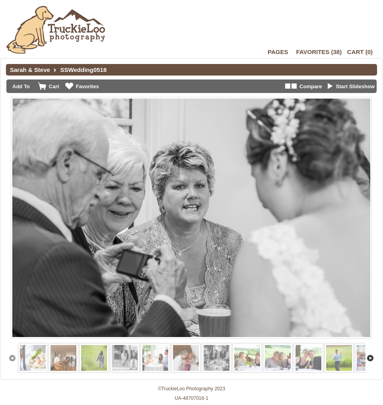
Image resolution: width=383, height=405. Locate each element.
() (319, 51)
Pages (278, 51)
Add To (21, 86)
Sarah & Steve (30, 69)
